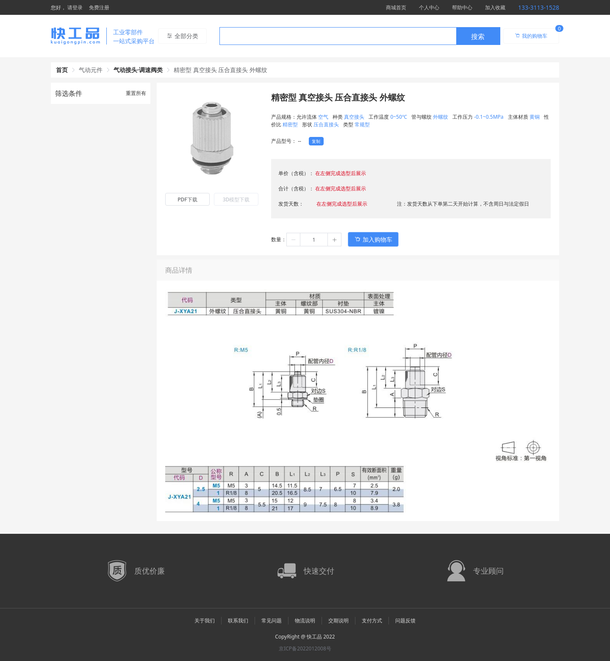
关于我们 (204, 620)
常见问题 (271, 620)
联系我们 (238, 620)
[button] (293, 239)
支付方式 (372, 620)
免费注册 (99, 7)
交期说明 (338, 620)
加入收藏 (495, 7)
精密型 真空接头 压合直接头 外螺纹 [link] (220, 70)
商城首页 (396, 7)
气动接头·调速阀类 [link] (138, 70)
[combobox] (359, 36)
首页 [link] (62, 70)
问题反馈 (405, 620)
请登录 (75, 7)
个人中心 (429, 7)
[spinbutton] (313, 239)
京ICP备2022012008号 (305, 648)
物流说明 (305, 620)
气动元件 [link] (91, 70)
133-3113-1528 (538, 7)
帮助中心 (462, 7)
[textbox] (338, 36)
